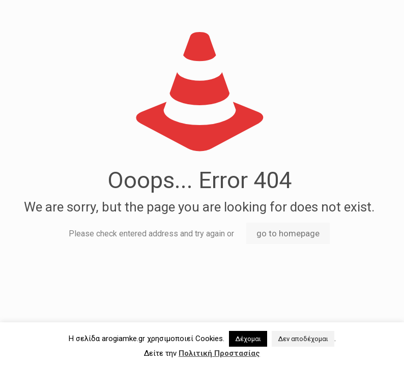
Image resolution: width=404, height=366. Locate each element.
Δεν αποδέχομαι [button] (303, 339)
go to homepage (288, 233)
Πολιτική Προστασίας (219, 353)
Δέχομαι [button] (248, 339)
